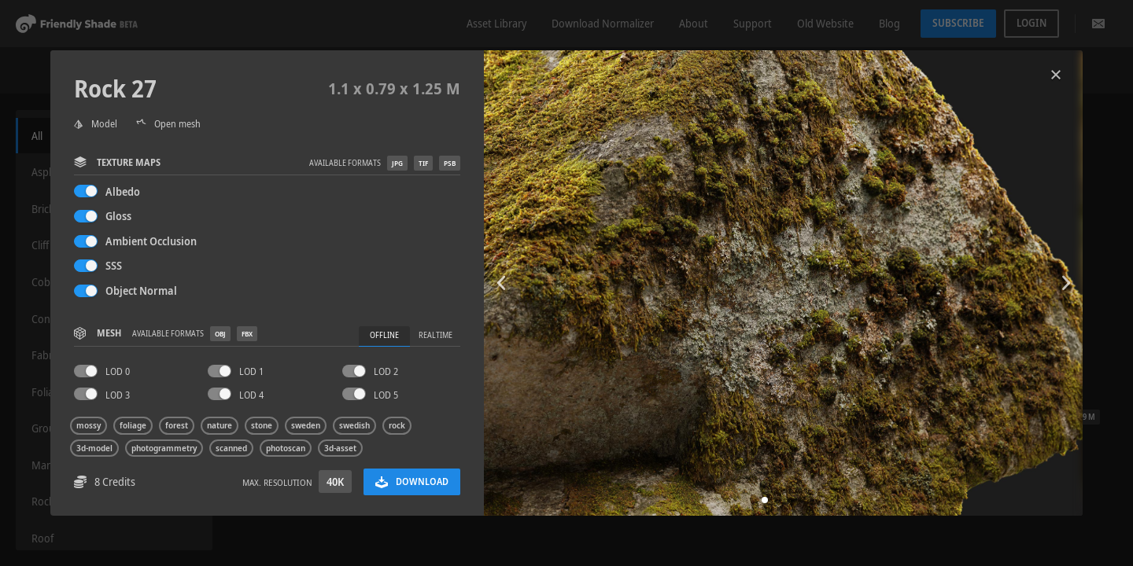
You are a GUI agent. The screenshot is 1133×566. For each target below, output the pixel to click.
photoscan (285, 448)
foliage (133, 425)
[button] (765, 500)
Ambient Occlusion (151, 240)
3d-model (94, 448)
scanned (231, 448)
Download (411, 481)
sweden (305, 425)
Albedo (122, 191)
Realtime (435, 335)
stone (261, 425)
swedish (354, 425)
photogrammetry (164, 448)
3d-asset (340, 448)
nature (219, 425)
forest (176, 425)
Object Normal (141, 290)
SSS (113, 265)
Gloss (118, 215)
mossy (88, 425)
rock (397, 425)
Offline (384, 335)
